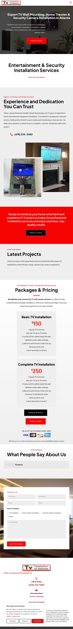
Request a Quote (37, 41)
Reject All (25, 621)
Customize (12, 621)
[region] (25, 614)
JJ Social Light (57, 619)
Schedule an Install (35, 412)
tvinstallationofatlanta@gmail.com (20, 563)
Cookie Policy (16, 616)
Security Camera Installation (52, 503)
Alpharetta (35, 601)
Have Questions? (36, 584)
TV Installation (14, 503)
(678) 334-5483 (36, 575)
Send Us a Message (37, 587)
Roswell (62, 610)
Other (11, 507)
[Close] (44, 604)
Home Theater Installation (30, 503)
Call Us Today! (36, 572)
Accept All (37, 621)
